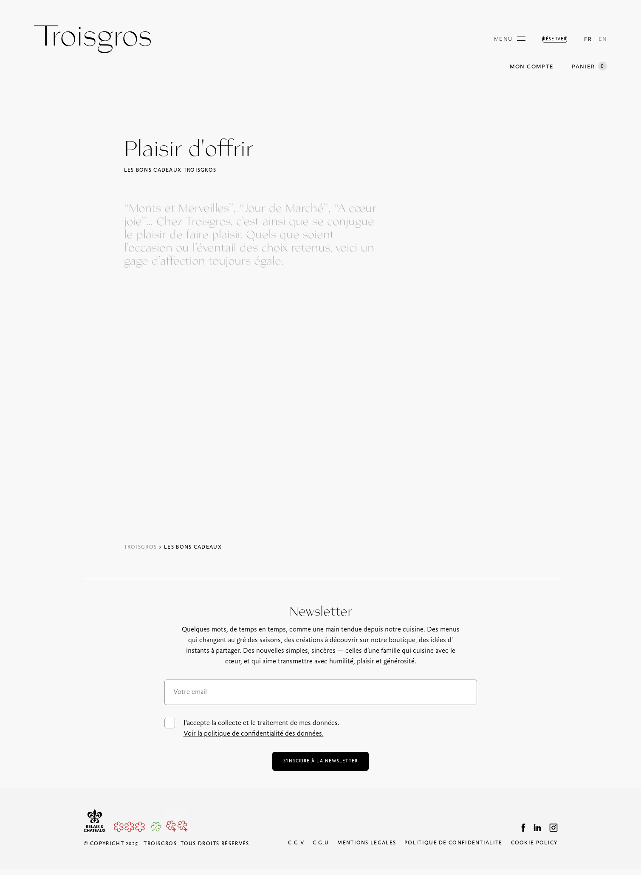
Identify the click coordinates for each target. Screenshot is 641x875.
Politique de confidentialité (453, 849)
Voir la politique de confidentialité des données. (254, 733)
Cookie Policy (534, 849)
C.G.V (296, 849)
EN (603, 39)
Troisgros (140, 547)
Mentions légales (366, 849)
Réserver (544, 39)
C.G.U (321, 849)
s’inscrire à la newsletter (320, 764)
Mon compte (531, 67)
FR (588, 39)
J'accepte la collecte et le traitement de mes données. (251, 728)
